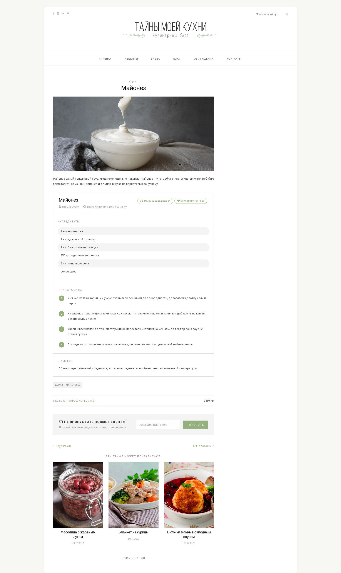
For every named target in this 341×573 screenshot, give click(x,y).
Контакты (234, 58)
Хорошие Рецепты (82, 400)
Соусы (133, 81)
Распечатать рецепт (155, 200)
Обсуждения (204, 58)
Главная (105, 58)
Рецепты (131, 58)
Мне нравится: (190, 200)
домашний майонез (67, 384)
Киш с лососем (203, 446)
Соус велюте (62, 446)
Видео (155, 58)
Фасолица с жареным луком (78, 534)
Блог (177, 58)
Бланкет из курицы (134, 532)
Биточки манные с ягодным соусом (189, 534)
